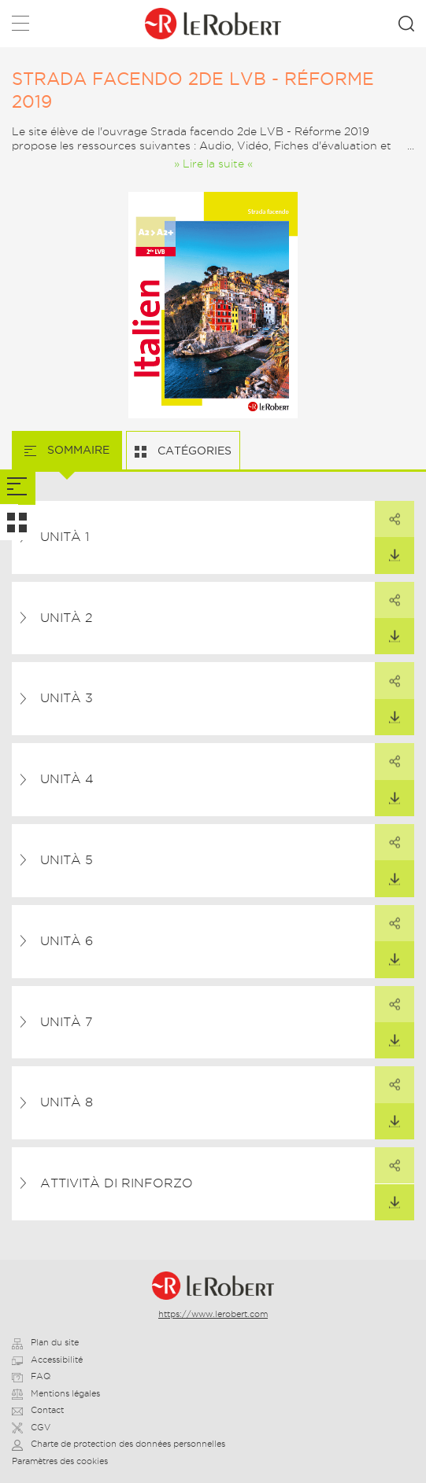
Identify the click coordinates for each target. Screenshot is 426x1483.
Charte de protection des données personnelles (118, 1443)
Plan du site (45, 1342)
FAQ (31, 1376)
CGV (31, 1427)
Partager (387, 513)
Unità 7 (66, 1022)
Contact (38, 1410)
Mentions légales (56, 1393)
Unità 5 (66, 860)
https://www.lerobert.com (213, 1314)
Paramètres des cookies (60, 1461)
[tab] (17, 487)
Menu (20, 26)
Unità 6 (66, 941)
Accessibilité (47, 1359)
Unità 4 (67, 779)
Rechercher (406, 23)
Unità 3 (66, 698)
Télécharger (387, 549)
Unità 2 (66, 617)
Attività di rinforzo (116, 1183)
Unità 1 (64, 536)
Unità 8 (66, 1102)
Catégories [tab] (193, 450)
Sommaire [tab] (76, 449)
